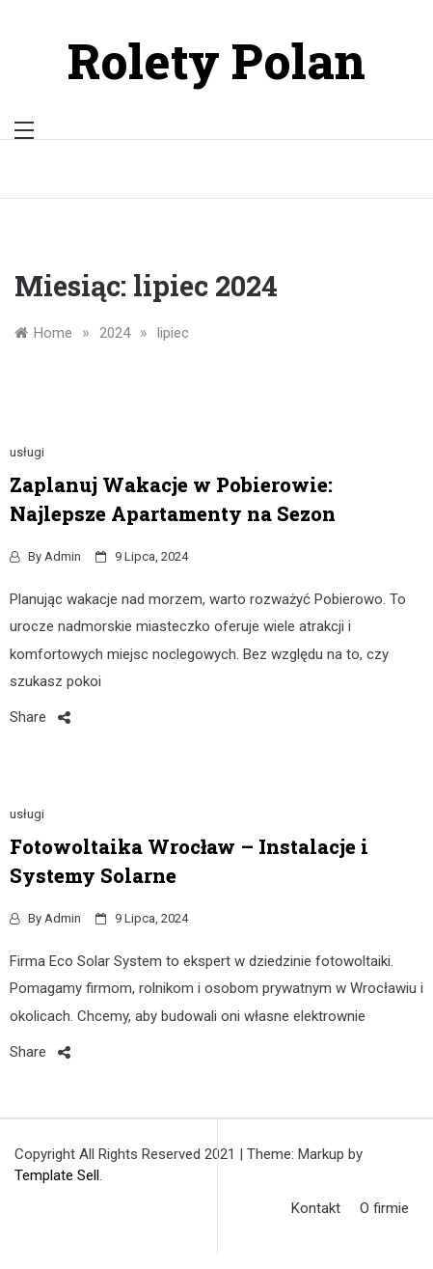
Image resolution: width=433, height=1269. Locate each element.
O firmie (384, 1208)
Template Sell (56, 1175)
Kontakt (315, 1208)
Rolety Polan (216, 61)
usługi (27, 452)
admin (62, 556)
